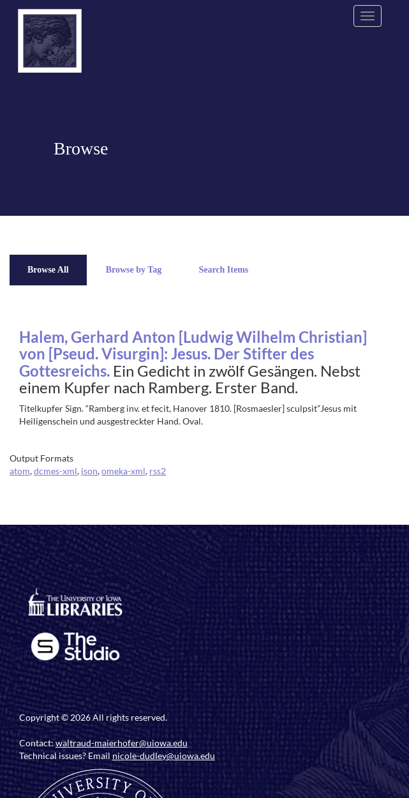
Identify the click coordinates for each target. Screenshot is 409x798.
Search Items (223, 270)
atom (20, 470)
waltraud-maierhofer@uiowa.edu (122, 742)
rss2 (157, 470)
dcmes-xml (55, 470)
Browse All (48, 270)
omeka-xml (123, 470)
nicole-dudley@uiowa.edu (163, 755)
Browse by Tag (134, 270)
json (89, 470)
